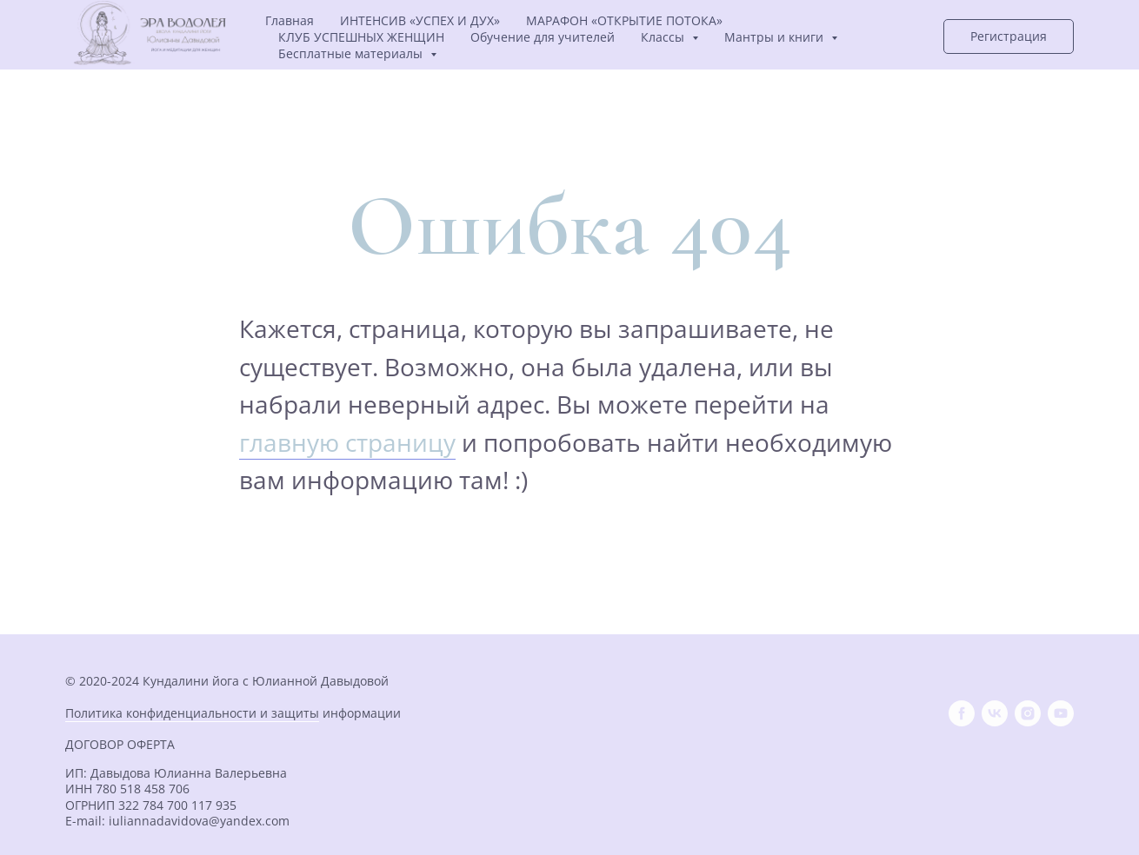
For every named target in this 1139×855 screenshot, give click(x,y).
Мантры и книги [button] (775, 37)
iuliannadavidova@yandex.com (199, 820)
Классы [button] (664, 37)
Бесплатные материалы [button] (352, 53)
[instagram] (1028, 713)
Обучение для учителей (542, 37)
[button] (1008, 36)
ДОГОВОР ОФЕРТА (120, 744)
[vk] (995, 713)
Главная (289, 20)
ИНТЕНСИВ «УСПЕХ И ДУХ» (420, 20)
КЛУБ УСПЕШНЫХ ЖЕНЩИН (361, 37)
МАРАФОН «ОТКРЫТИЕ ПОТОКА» (624, 20)
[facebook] (962, 713)
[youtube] (1061, 713)
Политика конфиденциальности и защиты (192, 713)
